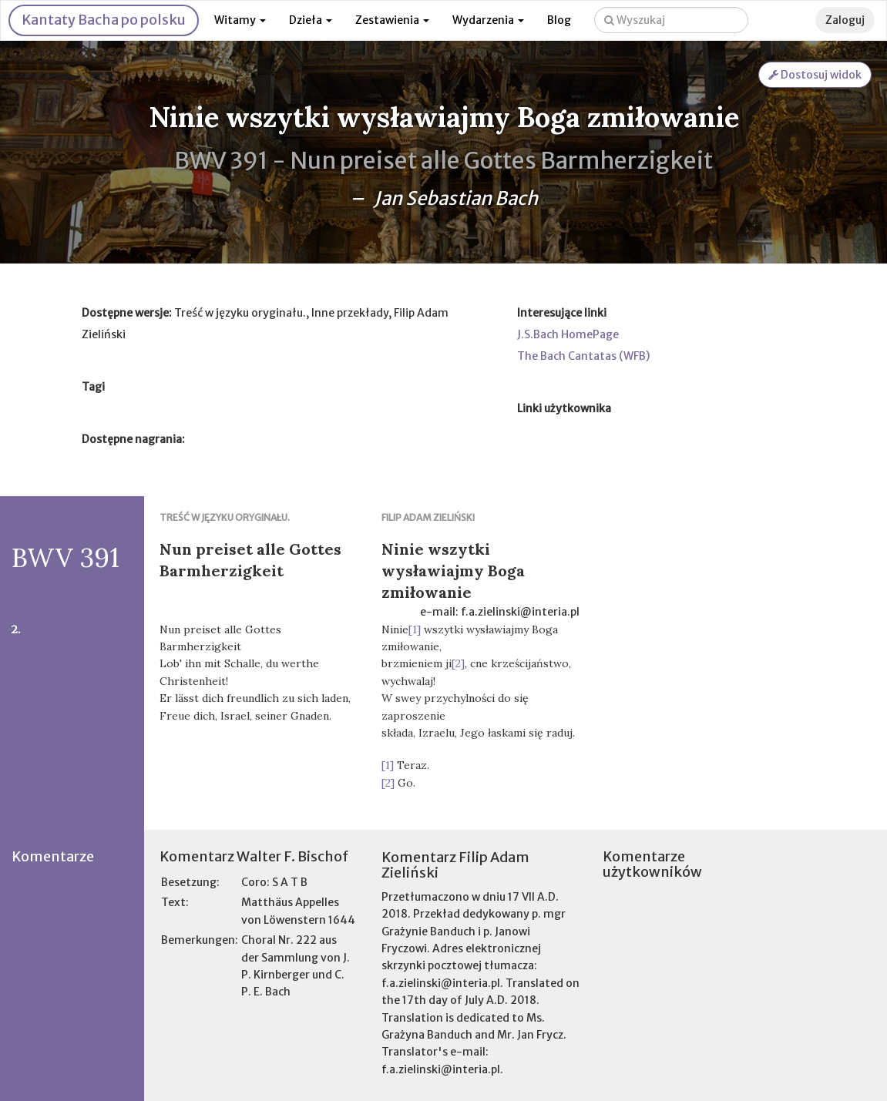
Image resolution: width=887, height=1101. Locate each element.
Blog (559, 20)
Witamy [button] (240, 20)
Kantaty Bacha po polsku (104, 20)
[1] (414, 629)
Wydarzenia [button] (488, 20)
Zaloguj (845, 20)
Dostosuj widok (815, 75)
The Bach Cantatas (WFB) (583, 356)
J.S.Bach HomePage (568, 334)
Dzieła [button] (310, 20)
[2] (458, 663)
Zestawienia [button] (392, 20)
